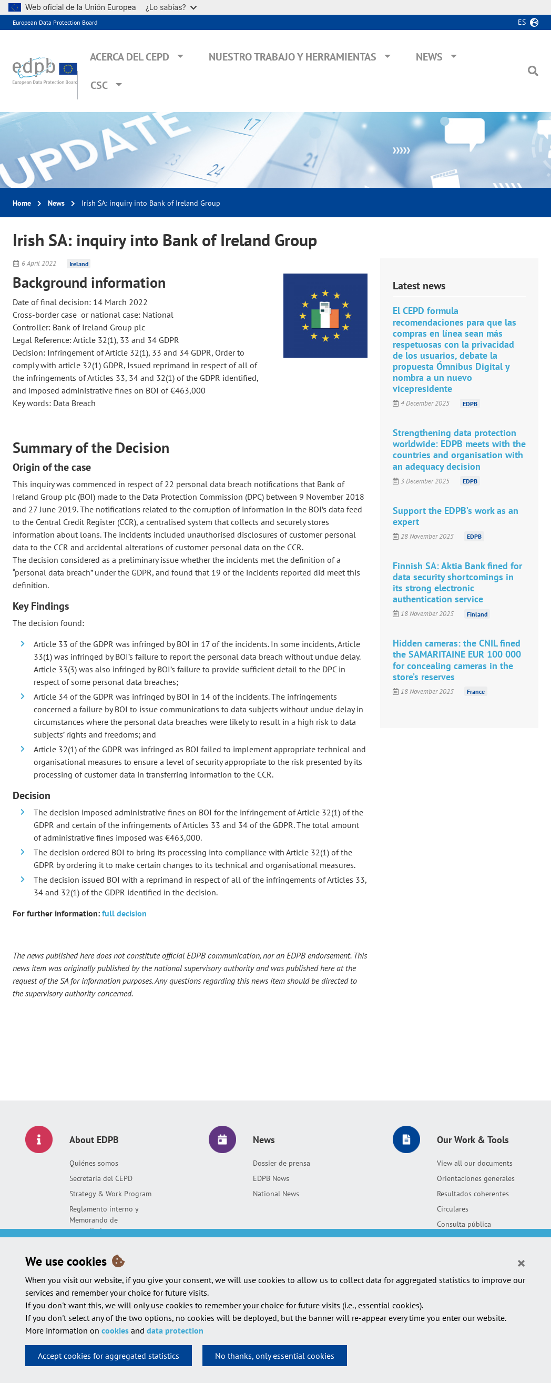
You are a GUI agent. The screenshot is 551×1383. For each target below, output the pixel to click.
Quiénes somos (93, 1163)
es (522, 22)
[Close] (521, 1262)
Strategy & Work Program (110, 1193)
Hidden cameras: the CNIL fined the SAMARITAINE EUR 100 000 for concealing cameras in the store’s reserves (457, 659)
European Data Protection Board (55, 22)
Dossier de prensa (281, 1163)
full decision (124, 913)
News (429, 57)
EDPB (470, 403)
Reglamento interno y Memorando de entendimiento (103, 1220)
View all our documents (475, 1163)
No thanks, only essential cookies (274, 1355)
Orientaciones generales (476, 1178)
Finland (477, 614)
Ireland (78, 263)
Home (22, 203)
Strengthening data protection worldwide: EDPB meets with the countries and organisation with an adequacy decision (459, 449)
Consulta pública (464, 1224)
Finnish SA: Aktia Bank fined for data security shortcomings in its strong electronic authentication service (457, 582)
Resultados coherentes (473, 1193)
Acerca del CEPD (129, 57)
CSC (99, 85)
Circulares (452, 1209)
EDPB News (271, 1178)
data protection (175, 1330)
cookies (115, 1330)
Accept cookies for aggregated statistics (108, 1355)
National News (276, 1193)
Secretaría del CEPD (100, 1178)
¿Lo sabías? (171, 7)
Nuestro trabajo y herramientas (292, 57)
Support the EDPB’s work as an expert (455, 516)
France (476, 691)
